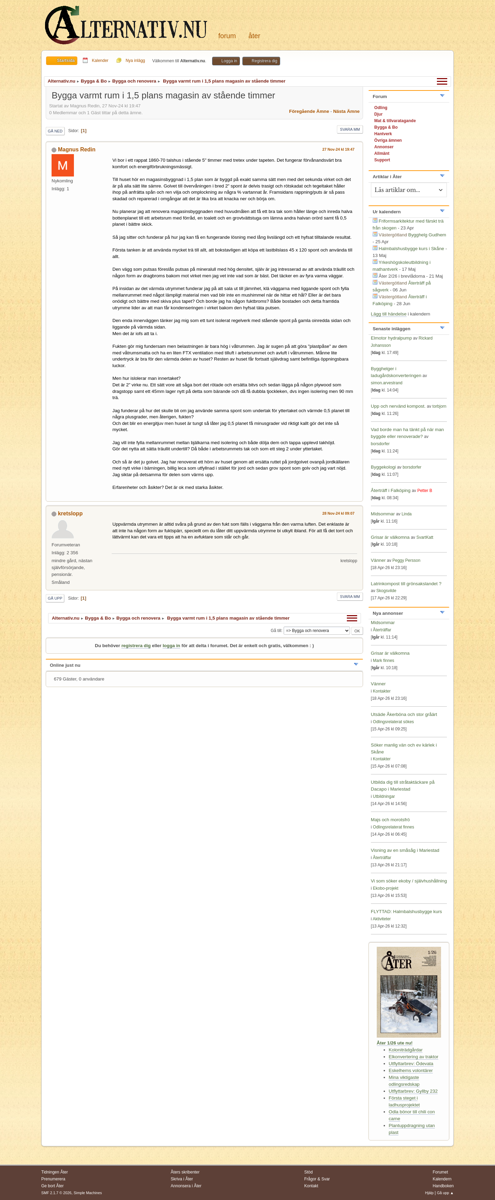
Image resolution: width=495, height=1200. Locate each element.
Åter (254, 36)
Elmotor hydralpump (392, 338)
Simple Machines (88, 1193)
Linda (406, 514)
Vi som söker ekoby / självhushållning (409, 880)
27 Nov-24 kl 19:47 (338, 149)
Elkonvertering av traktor (413, 1056)
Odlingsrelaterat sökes (393, 721)
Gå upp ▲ (445, 1193)
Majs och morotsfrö (390, 819)
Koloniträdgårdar (406, 1049)
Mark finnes (383, 660)
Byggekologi (383, 467)
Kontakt (311, 1185)
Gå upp (55, 598)
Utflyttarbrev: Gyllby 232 (413, 1091)
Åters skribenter (185, 1172)
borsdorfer (380, 443)
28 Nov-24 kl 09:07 (338, 513)
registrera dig (136, 645)
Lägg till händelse (389, 314)
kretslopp (70, 513)
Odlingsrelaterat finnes (393, 827)
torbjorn (439, 406)
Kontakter (381, 691)
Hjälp (429, 1193)
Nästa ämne (346, 111)
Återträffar (382, 630)
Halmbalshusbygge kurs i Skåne (411, 248)
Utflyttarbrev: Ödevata (411, 1063)
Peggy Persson (406, 560)
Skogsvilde (386, 590)
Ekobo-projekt (385, 888)
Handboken (443, 1185)
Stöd (308, 1172)
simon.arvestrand (387, 383)
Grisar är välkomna (390, 537)
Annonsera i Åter (186, 1185)
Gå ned (55, 131)
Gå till (276, 630)
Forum (227, 36)
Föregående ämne (309, 111)
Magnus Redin (76, 149)
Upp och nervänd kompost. (398, 406)
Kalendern (442, 1179)
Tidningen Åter (54, 1172)
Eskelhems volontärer (411, 1070)
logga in (171, 645)
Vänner (379, 560)
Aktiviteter (382, 919)
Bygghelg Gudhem (427, 234)
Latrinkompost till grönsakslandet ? (406, 583)
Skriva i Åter (182, 1179)
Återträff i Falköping (390, 490)
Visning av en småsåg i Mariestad (405, 850)
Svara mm (350, 129)
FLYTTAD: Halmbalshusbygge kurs (406, 911)
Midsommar (383, 513)
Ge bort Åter (52, 1185)
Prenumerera (53, 1179)
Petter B (424, 490)
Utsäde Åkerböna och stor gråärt (404, 714)
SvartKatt (424, 537)
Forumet (440, 1172)
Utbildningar (384, 796)
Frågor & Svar (317, 1179)
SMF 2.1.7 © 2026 (56, 1193)
